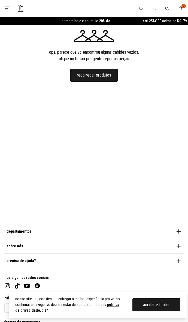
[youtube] (27, 286)
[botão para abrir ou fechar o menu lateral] (7, 8)
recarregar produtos (94, 75)
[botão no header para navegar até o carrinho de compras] (180, 8)
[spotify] (37, 286)
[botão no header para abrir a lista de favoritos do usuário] (167, 8)
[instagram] (7, 286)
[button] (94, 231)
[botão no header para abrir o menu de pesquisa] (141, 8)
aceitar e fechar (156, 304)
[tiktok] (17, 286)
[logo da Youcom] (20, 8)
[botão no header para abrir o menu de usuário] (154, 8)
